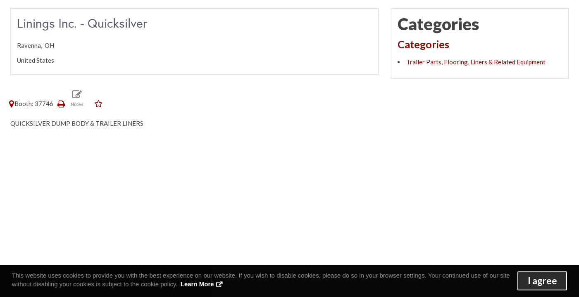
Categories (423, 44)
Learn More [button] (197, 284)
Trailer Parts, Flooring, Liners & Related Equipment (476, 62)
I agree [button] (542, 280)
